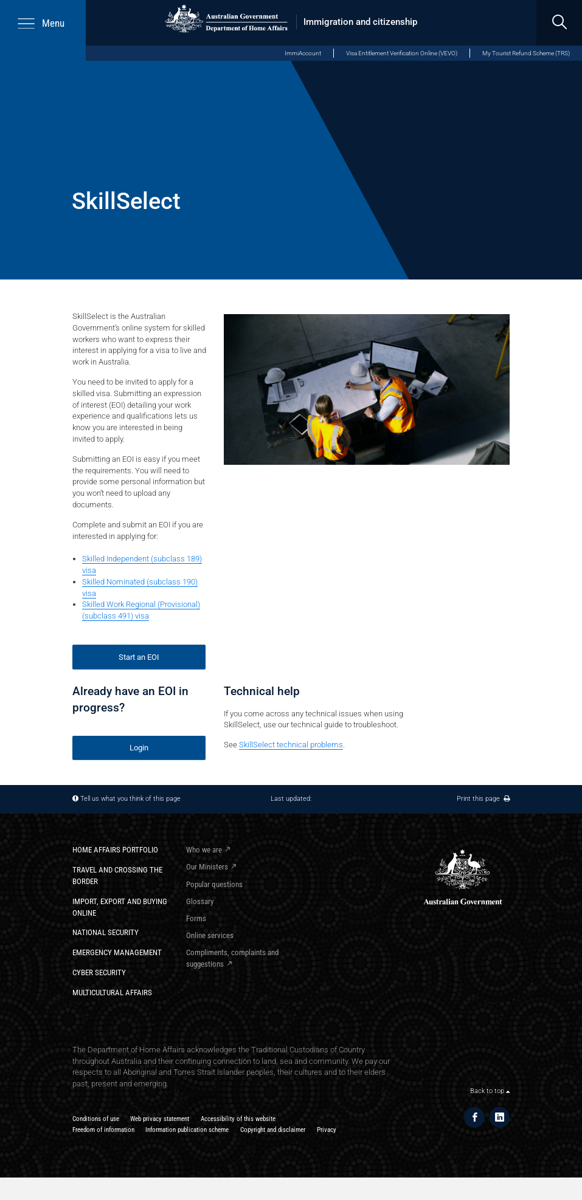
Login (139, 747)
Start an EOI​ (139, 657)
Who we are (204, 849)
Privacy (326, 1130)
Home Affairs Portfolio (115, 849)
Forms (196, 918)
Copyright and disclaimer (272, 1130)
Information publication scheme (187, 1130)
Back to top (490, 1091)
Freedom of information (103, 1130)
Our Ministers (207, 866)
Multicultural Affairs (112, 992)
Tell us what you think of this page (130, 799)
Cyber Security (99, 972)
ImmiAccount (303, 53)
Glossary (199, 901)
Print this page (483, 799)
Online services (210, 935)
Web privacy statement (159, 1119)
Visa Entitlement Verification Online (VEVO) (401, 53)
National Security (105, 932)
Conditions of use (95, 1119)
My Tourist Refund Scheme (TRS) (526, 53)
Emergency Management (117, 952)
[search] (559, 23)
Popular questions (214, 884)
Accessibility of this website (238, 1119)
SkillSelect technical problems (291, 744)
